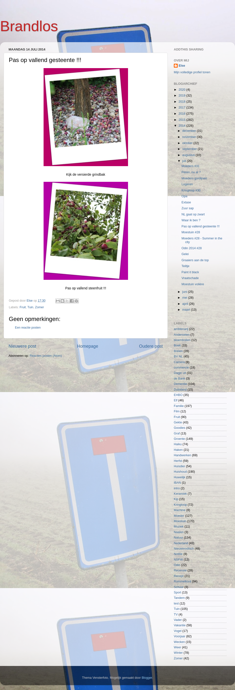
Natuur (178, 537)
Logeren (187, 184)
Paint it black (190, 272)
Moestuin (180, 521)
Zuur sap (187, 208)
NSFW (178, 559)
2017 (182, 107)
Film (177, 411)
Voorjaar (179, 636)
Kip (176, 499)
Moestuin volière (192, 284)
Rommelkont (182, 581)
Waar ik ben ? (190, 220)
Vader (178, 620)
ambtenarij (181, 329)
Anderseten (181, 334)
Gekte (178, 422)
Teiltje (185, 266)
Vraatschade (190, 278)
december (189, 131)
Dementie (180, 384)
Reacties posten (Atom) (46, 355)
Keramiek (180, 493)
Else (182, 65)
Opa (184, 196)
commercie (181, 367)
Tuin (30, 307)
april (185, 304)
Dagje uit (180, 373)
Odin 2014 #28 (191, 248)
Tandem (179, 598)
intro (177, 488)
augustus (189, 155)
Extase (186, 202)
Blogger (147, 677)
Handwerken (182, 455)
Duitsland (180, 389)
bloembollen (182, 340)
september (190, 149)
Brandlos (29, 26)
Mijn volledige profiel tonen (192, 72)
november (189, 137)
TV (176, 614)
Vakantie (180, 625)
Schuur (179, 587)
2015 (182, 120)
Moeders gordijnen (194, 178)
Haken (178, 450)
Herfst (178, 461)
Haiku (178, 444)
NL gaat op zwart (193, 214)
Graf (177, 433)
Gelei (184, 254)
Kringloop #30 (190, 190)
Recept (179, 576)
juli (184, 161)
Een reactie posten (28, 327)
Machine (180, 510)
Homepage (87, 346)
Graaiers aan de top (195, 260)
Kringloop (180, 504)
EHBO (178, 395)
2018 (182, 101)
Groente (179, 439)
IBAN (177, 482)
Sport (177, 592)
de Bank (179, 378)
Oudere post (151, 346)
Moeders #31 (190, 166)
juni (185, 292)
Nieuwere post (22, 346)
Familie (179, 406)
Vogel (178, 631)
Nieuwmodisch (184, 548)
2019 (182, 95)
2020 (182, 89)
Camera (179, 362)
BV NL (178, 356)
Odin (177, 565)
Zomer (39, 307)
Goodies (179, 428)
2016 (182, 113)
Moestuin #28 (190, 232)
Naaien (179, 532)
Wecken (179, 642)
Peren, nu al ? (190, 172)
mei (185, 297)
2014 (182, 125)
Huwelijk (179, 477)
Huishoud (180, 471)
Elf (175, 400)
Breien (178, 351)
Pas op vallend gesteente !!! (200, 226)
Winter (178, 652)
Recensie (180, 570)
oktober (188, 143)
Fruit (23, 307)
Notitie (178, 554)
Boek (177, 345)
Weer (177, 647)
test (176, 603)
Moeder (179, 516)
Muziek (179, 526)
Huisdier (179, 466)
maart (186, 309)
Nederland (181, 543)
